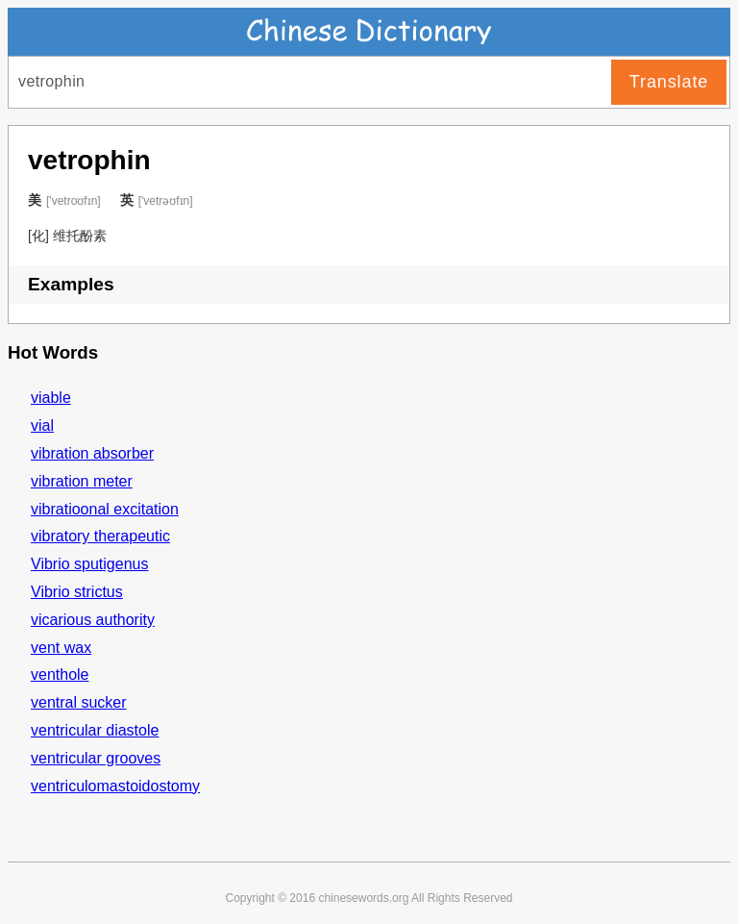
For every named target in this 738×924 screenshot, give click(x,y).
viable (51, 397)
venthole (60, 674)
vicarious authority (93, 620)
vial (42, 425)
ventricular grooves (95, 758)
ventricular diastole (95, 730)
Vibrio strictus (77, 592)
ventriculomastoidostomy (115, 786)
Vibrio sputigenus (89, 564)
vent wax (61, 647)
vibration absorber (92, 453)
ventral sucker (79, 702)
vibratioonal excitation (105, 509)
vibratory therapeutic (100, 536)
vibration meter (82, 481)
